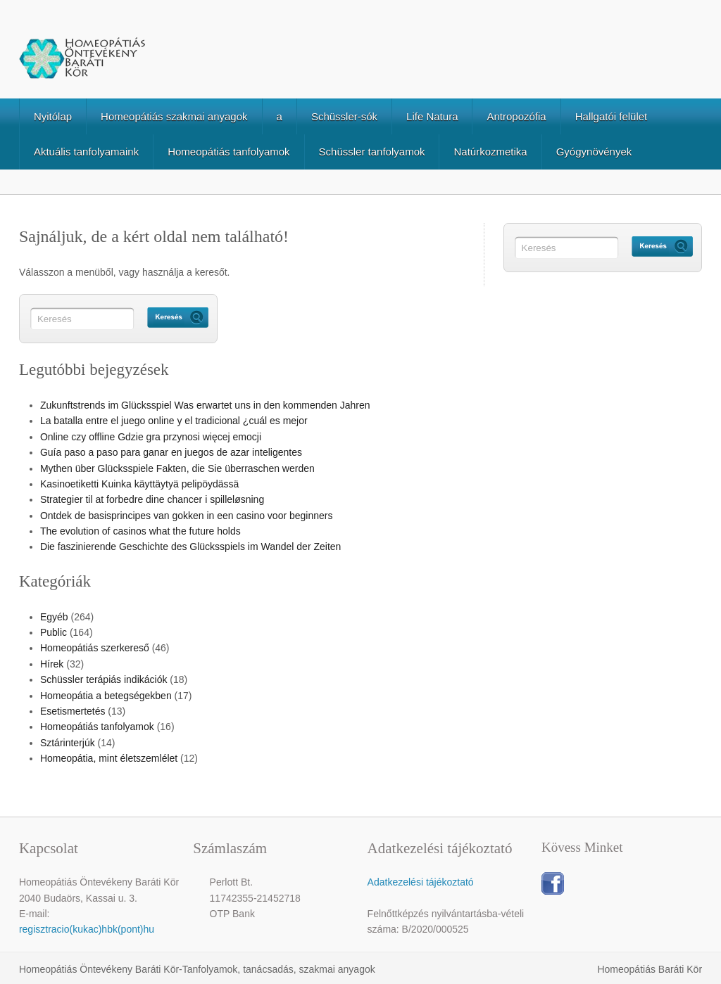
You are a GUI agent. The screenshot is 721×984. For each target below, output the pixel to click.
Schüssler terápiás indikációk (104, 679)
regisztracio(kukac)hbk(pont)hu (86, 929)
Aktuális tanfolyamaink (86, 152)
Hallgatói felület (611, 116)
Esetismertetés (73, 711)
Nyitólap (53, 116)
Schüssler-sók (344, 116)
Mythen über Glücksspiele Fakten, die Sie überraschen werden (177, 468)
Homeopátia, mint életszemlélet (108, 758)
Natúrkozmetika (490, 152)
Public (53, 632)
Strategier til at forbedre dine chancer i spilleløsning (152, 499)
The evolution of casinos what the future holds (140, 531)
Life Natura (432, 116)
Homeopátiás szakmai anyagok (174, 116)
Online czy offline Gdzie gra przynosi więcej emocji (150, 436)
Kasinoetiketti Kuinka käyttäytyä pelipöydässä (139, 484)
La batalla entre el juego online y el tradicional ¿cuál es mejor (174, 420)
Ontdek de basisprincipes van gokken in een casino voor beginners (186, 515)
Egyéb (54, 616)
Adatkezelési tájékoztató (421, 882)
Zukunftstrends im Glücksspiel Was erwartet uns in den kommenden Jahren (205, 405)
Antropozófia (516, 116)
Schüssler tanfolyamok (372, 152)
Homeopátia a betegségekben (106, 695)
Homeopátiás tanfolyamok (228, 152)
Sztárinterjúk (67, 742)
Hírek (51, 664)
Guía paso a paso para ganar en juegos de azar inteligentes (171, 452)
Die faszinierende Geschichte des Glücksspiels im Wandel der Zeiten (190, 546)
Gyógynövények (594, 152)
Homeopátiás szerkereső (94, 647)
